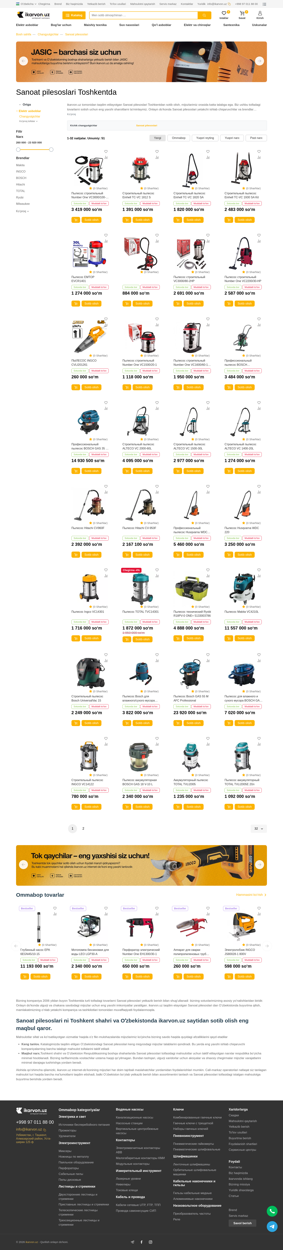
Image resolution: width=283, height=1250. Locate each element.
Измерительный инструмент (139, 1171)
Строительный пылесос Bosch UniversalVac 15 (87, 698)
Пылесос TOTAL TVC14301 (141, 611)
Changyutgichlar (48, 34)
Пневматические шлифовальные (196, 1149)
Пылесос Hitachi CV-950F (139, 528)
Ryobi (19, 197)
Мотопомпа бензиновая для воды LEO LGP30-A (90, 951)
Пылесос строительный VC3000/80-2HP (189, 279)
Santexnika (231, 25)
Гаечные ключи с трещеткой (193, 1123)
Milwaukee (23, 203)
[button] (23, 60)
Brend (233, 1210)
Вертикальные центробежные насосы (137, 1131)
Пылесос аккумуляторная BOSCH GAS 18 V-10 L (140, 782)
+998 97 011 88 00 (35, 1122)
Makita (20, 165)
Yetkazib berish (239, 1126)
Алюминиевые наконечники (193, 1199)
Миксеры (65, 1151)
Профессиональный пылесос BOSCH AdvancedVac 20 (238, 363)
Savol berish (242, 1223)
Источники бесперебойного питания (84, 1124)
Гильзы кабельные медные (192, 1193)
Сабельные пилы (71, 1174)
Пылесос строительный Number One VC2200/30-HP (243, 279)
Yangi (157, 137)
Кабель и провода (130, 1197)
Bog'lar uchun (61, 25)
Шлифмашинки (185, 1156)
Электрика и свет (72, 1116)
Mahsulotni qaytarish (243, 1121)
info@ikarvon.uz (29, 1129)
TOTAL (20, 191)
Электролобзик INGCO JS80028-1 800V (240, 951)
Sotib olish (91, 220)
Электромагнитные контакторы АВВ (138, 1150)
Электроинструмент (74, 1143)
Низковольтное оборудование (197, 1205)
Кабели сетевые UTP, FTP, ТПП (138, 1205)
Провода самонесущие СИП (136, 1210)
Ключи (178, 1109)
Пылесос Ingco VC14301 (87, 611)
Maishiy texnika (95, 25)
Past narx (256, 137)
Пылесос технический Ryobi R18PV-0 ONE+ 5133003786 (192, 613)
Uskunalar (259, 25)
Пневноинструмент (188, 1136)
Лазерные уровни (128, 1178)
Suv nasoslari (129, 25)
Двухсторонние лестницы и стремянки (78, 1197)
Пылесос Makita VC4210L (242, 611)
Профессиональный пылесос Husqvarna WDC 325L (190, 530)
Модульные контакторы (132, 1164)
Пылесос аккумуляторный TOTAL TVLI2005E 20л (242, 782)
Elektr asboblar (27, 25)
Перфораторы (69, 1168)
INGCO (20, 171)
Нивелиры (123, 1184)
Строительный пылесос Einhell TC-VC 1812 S (138, 195)
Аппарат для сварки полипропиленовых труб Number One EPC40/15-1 (189, 952)
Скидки (234, 1115)
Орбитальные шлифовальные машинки (194, 1172)
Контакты (235, 1167)
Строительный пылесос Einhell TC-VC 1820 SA (189, 195)
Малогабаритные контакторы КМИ (140, 1158)
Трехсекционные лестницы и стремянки (79, 1222)
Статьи (234, 1196)
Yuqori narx (232, 137)
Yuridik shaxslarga (241, 1190)
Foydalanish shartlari (243, 1144)
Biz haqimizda (238, 1173)
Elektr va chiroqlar (197, 25)
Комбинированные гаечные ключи (197, 1117)
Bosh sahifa (23, 34)
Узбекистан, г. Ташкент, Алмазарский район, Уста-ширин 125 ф (33, 1138)
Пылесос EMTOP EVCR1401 (82, 279)
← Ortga (25, 104)
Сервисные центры (242, 1149)
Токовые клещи (127, 1190)
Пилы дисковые (70, 1179)
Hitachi (20, 184)
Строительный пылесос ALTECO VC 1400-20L (240, 446)
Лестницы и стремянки (77, 1186)
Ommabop (179, 137)
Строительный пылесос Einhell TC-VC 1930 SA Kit (242, 195)
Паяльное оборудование (76, 1162)
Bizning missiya (239, 1184)
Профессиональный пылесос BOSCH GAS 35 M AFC (89, 447)
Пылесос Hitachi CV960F (88, 528)
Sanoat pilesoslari (76, 34)
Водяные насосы (129, 1109)
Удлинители (67, 1136)
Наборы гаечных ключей (190, 1129)
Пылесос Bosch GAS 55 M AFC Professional (190, 698)
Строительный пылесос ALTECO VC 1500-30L (189, 446)
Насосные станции (129, 1123)
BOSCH (21, 178)
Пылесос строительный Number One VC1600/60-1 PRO (190, 363)
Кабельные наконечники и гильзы (194, 1183)
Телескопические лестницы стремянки (78, 1212)
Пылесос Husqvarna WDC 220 (242, 530)
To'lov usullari (238, 1132)
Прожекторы (67, 1130)
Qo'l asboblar (161, 25)
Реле (176, 1219)
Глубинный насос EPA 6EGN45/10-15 (35, 951)
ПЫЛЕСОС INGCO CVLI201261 (84, 362)
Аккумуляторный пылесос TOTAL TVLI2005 (190, 782)
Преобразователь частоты (192, 1213)
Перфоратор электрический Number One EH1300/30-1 (141, 951)
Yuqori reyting (205, 137)
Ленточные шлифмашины (191, 1164)
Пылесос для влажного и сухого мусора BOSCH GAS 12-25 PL (243, 699)
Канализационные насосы (134, 1117)
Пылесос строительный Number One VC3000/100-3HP (88, 196)
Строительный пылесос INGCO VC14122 (87, 782)
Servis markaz (238, 1216)
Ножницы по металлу (74, 1156)
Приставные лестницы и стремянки (84, 1204)
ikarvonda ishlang (240, 1179)
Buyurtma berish (240, 1138)
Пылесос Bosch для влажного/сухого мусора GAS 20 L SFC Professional (140, 699)
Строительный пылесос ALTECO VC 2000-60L (138, 446)
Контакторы (125, 1140)
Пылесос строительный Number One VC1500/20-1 (140, 362)
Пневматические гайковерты (193, 1144)
